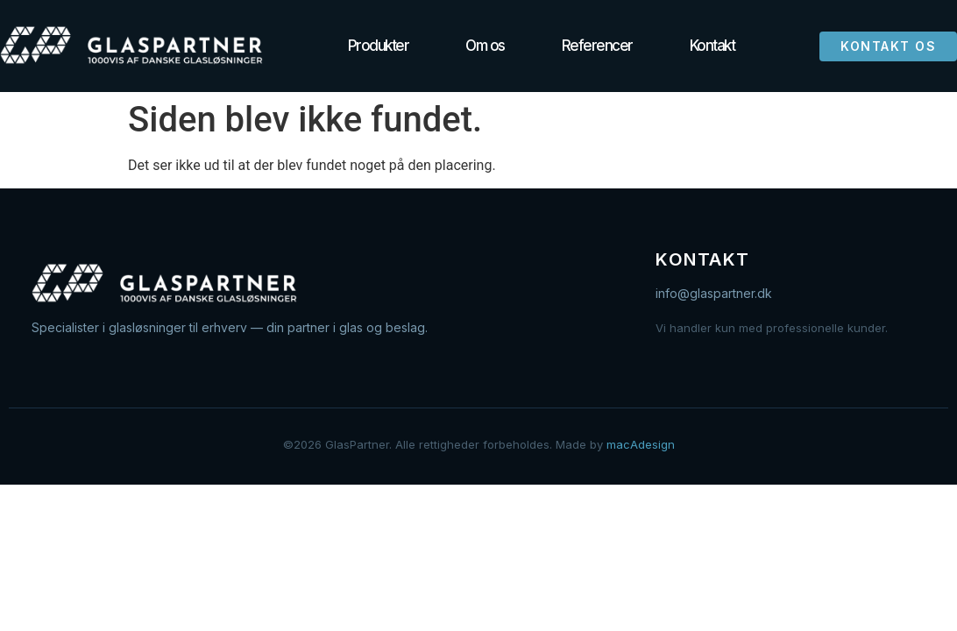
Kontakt (712, 45)
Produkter (378, 45)
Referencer (597, 45)
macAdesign (640, 444)
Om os (485, 45)
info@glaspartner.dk (714, 293)
